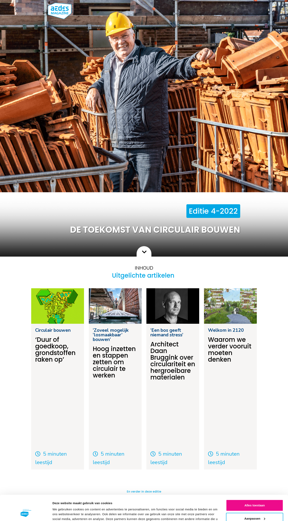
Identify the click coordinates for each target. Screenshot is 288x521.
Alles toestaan (254, 483)
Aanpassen (254, 496)
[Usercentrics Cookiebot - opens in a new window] (25, 513)
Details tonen (61, 513)
